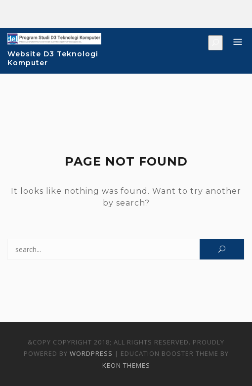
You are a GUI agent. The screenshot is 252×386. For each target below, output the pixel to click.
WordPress (91, 353)
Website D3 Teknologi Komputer (52, 58)
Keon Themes (126, 365)
